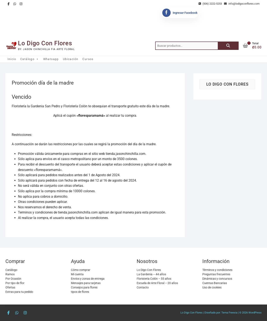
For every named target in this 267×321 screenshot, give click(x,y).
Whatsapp (51, 59)
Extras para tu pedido (19, 291)
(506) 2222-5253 (210, 3)
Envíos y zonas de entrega (88, 278)
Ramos (10, 274)
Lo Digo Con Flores (45, 43)
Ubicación (70, 59)
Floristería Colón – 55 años (154, 278)
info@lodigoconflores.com (241, 3)
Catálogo (29, 59)
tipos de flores (80, 291)
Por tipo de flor (14, 283)
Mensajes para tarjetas (86, 283)
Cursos (87, 59)
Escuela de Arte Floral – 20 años (157, 283)
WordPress (255, 312)
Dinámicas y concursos (217, 278)
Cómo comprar (80, 270)
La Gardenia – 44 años (151, 274)
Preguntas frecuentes (216, 274)
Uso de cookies (212, 287)
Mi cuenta (77, 274)
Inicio (12, 59)
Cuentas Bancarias (214, 283)
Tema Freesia (229, 312)
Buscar (228, 46)
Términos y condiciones (217, 270)
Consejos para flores (84, 287)
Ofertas (10, 287)
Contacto (143, 287)
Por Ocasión (13, 278)
